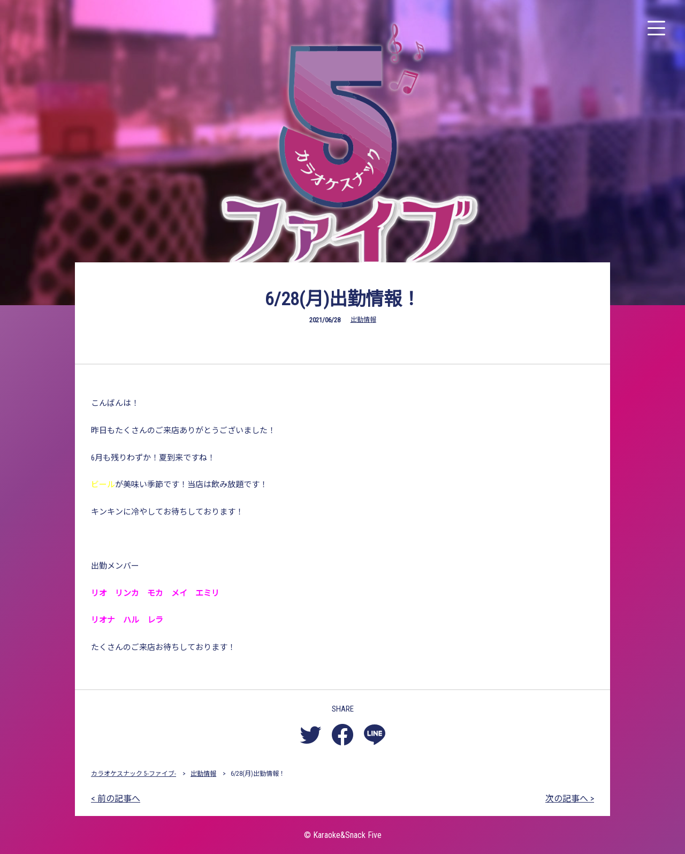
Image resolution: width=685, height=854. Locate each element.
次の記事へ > (569, 798)
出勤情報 (363, 319)
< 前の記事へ (115, 798)
